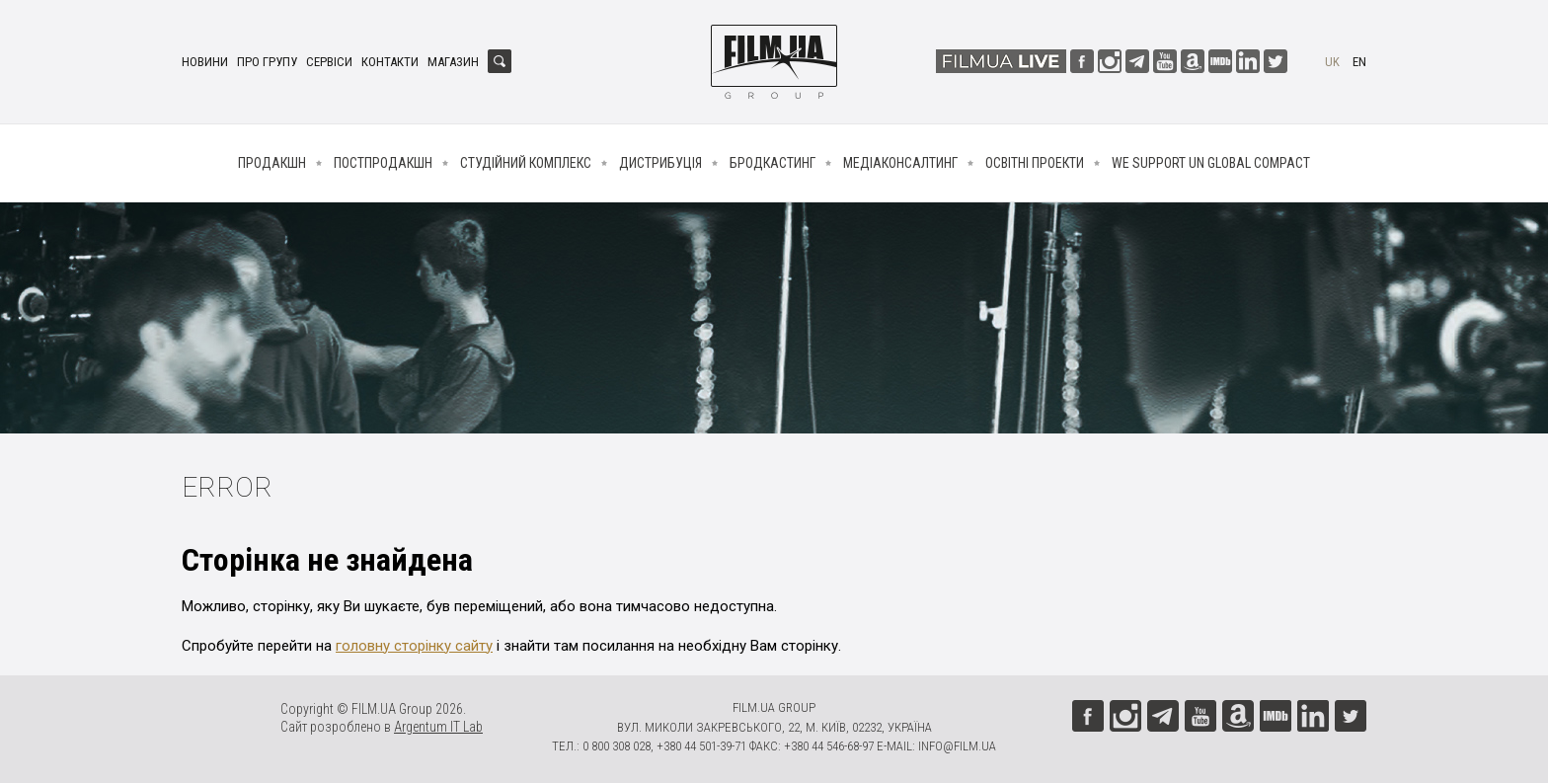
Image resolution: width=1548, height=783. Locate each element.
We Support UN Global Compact (1211, 163)
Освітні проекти (1034, 163)
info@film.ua (957, 746)
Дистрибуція (660, 163)
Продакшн (272, 163)
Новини (205, 61)
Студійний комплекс (525, 163)
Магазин (453, 61)
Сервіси (329, 61)
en (1359, 61)
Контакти (390, 61)
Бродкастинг (772, 163)
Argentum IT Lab (438, 727)
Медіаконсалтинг (900, 163)
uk (1332, 61)
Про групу (267, 61)
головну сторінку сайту (414, 646)
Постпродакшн (383, 163)
